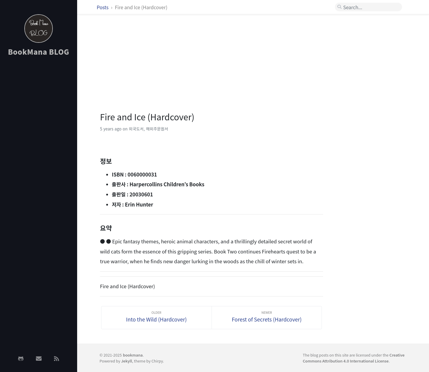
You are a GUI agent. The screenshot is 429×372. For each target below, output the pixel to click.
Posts (103, 7)
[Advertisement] (38, 155)
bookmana (133, 355)
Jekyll (126, 361)
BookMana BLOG (38, 51)
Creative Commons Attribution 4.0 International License (354, 357)
